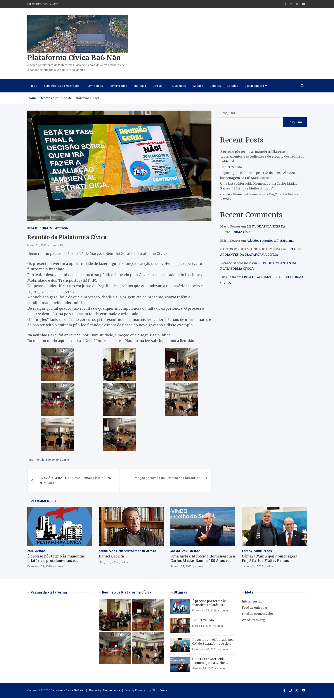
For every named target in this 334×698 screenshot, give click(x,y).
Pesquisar (227, 113)
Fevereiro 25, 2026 (39, 566)
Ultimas (180, 592)
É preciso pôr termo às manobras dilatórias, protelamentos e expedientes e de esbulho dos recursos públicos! (262, 156)
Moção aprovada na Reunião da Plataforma (167, 478)
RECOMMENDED (43, 501)
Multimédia (179, 86)
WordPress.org (253, 620)
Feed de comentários (257, 614)
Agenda (198, 86)
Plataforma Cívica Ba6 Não (74, 57)
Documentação (254, 86)
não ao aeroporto (57, 460)
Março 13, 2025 (108, 562)
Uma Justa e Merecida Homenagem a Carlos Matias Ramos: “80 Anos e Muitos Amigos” (202, 560)
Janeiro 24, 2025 (181, 566)
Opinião (157, 86)
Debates (215, 86)
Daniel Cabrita (231, 167)
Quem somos (94, 86)
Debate (32, 228)
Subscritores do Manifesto (61, 86)
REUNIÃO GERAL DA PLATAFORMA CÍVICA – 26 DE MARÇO (74, 480)
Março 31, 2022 (37, 245)
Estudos (232, 86)
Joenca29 (56, 245)
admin (59, 566)
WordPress (159, 690)
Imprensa (140, 86)
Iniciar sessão (252, 601)
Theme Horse (111, 690)
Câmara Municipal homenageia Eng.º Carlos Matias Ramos (269, 558)
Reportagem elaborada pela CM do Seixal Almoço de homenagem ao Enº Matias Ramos (213, 646)
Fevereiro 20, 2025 (204, 649)
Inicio (34, 86)
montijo (40, 460)
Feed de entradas (255, 607)
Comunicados (118, 86)
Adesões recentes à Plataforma (270, 241)
